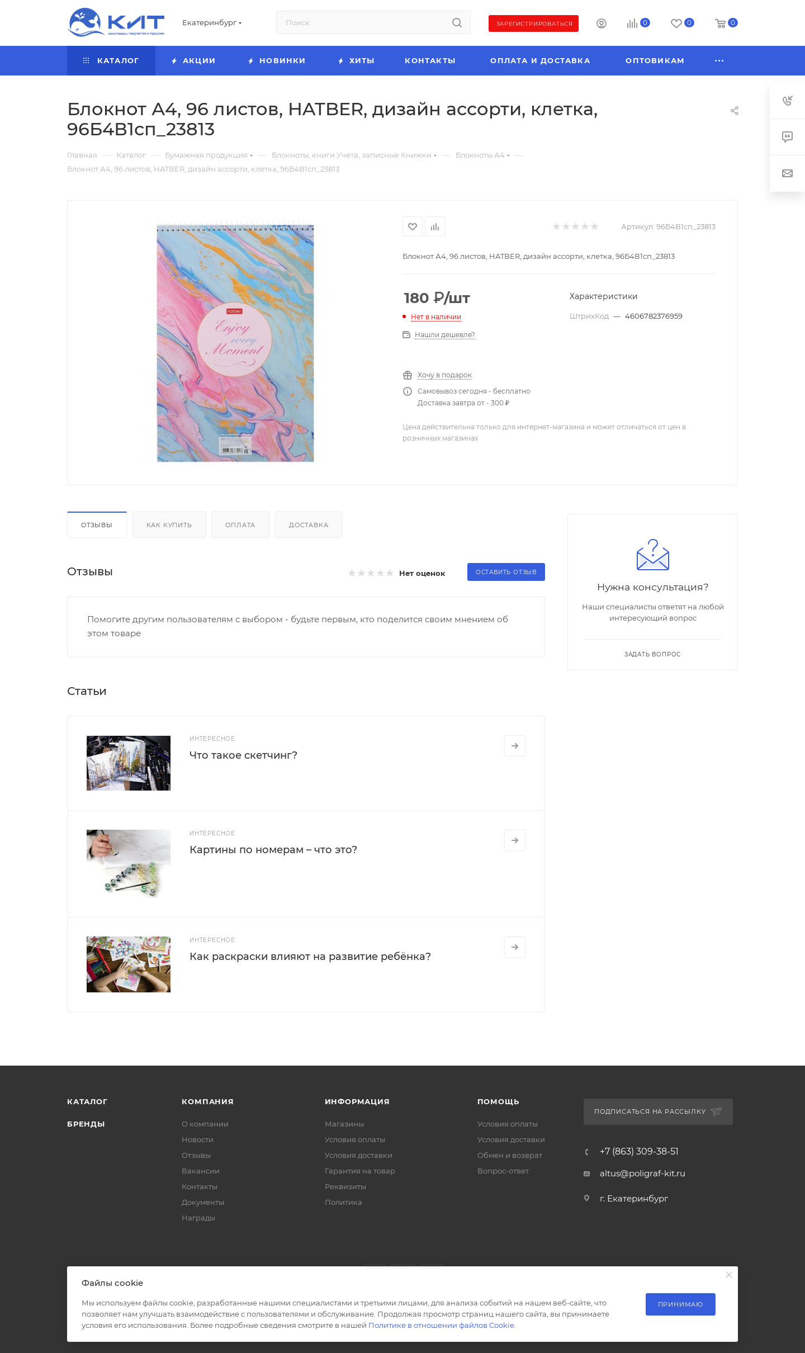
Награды (198, 1217)
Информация (357, 1101)
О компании (205, 1123)
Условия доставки (358, 1155)
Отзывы (97, 525)
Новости (198, 1139)
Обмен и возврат (509, 1155)
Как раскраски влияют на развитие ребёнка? (310, 956)
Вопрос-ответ (503, 1170)
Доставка (308, 525)
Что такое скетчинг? (243, 755)
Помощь (498, 1101)
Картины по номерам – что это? (273, 850)
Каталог (87, 1101)
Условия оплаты (355, 1139)
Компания (208, 1101)
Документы (203, 1202)
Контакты (199, 1186)
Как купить (169, 525)
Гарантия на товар (360, 1170)
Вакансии (201, 1170)
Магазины (344, 1123)
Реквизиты (345, 1186)
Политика (343, 1202)
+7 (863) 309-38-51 (639, 1151)
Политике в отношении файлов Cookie (441, 1325)
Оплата (240, 525)
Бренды (86, 1123)
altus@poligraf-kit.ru (642, 1173)
